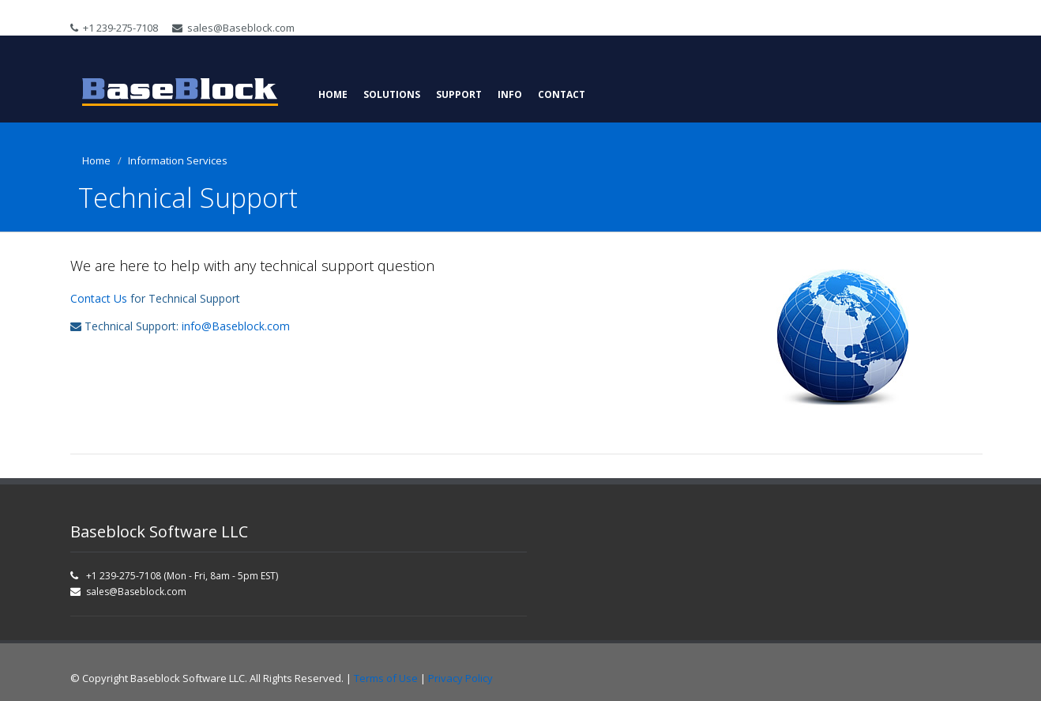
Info (510, 94)
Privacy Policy (460, 678)
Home (333, 94)
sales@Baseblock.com (233, 28)
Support (459, 94)
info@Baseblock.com (236, 326)
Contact (561, 94)
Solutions (391, 94)
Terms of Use (386, 678)
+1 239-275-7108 (114, 28)
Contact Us (98, 298)
